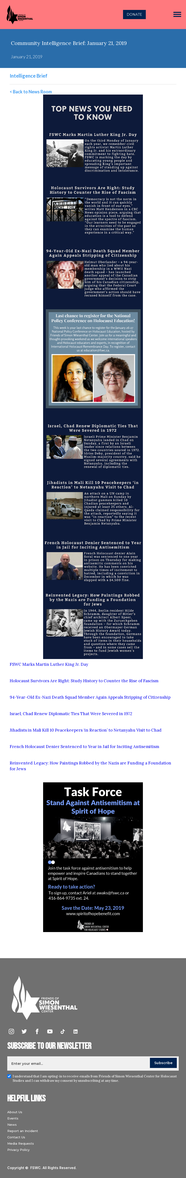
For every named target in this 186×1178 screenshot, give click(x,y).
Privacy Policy (18, 1150)
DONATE (134, 14)
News (12, 1124)
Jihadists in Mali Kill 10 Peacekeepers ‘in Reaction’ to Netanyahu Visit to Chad (86, 730)
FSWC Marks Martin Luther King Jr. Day (49, 664)
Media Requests (20, 1143)
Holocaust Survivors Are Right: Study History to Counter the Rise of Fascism (84, 680)
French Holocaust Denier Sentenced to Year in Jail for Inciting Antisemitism (84, 746)
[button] (177, 14)
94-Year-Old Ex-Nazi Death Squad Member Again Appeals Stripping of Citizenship (90, 697)
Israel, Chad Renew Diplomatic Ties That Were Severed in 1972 (71, 713)
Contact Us (16, 1137)
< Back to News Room (31, 91)
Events (12, 1118)
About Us (14, 1112)
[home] (50, 14)
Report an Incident (22, 1131)
